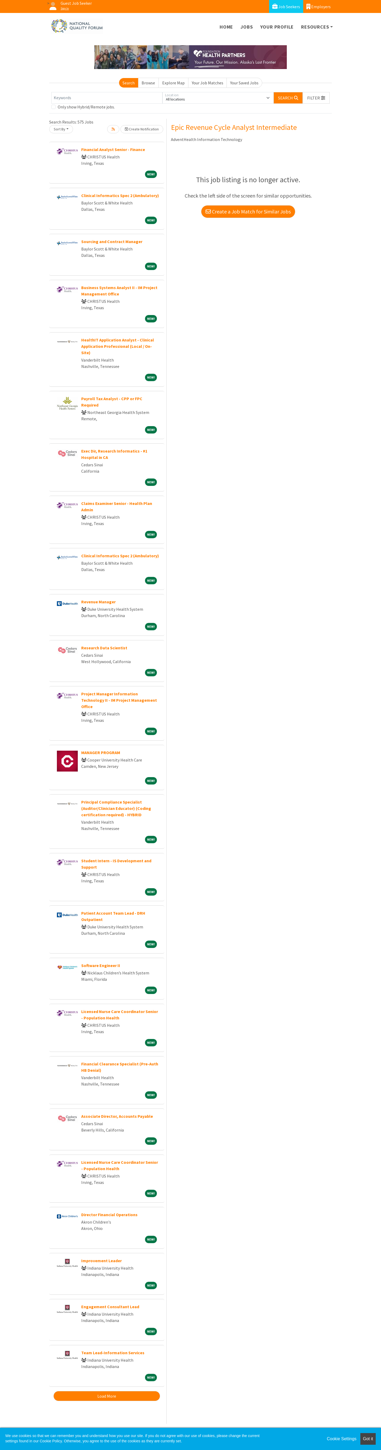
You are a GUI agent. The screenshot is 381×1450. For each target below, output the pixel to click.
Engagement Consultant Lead (110, 1306)
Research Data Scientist (104, 647)
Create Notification (142, 129)
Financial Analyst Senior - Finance (113, 149)
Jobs (247, 27)
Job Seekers (286, 6)
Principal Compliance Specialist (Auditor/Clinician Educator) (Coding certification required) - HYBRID (116, 808)
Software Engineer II (100, 965)
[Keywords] (106, 98)
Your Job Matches (207, 82)
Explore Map (173, 82)
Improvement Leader (101, 1260)
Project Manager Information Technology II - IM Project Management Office (119, 700)
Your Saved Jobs (244, 82)
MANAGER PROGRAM (100, 752)
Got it (368, 1439)
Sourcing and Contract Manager (111, 241)
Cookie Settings (341, 1439)
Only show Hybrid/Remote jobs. (86, 107)
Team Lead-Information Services (112, 1352)
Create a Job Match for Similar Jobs (248, 211)
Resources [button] (315, 27)
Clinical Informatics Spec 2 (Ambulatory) (120, 195)
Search (129, 82)
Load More (106, 1396)
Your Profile (277, 27)
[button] (316, 98)
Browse (148, 82)
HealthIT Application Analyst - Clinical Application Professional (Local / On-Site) (117, 346)
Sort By (59, 129)
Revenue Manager (98, 601)
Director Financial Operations (109, 1214)
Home (226, 27)
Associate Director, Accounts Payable (117, 1116)
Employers (318, 6)
